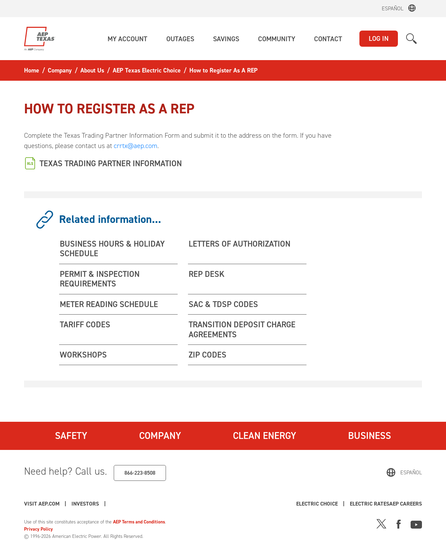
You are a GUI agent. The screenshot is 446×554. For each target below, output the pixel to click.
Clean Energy (265, 436)
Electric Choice (348, 504)
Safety (71, 436)
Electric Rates (402, 504)
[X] (381, 524)
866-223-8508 (139, 473)
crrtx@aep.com (135, 145)
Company (160, 436)
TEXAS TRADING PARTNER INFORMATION (113, 163)
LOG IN (379, 38)
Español (392, 8)
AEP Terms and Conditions (140, 522)
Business (369, 436)
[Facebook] (398, 524)
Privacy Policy (38, 529)
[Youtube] (416, 524)
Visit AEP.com (42, 504)
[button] (127, 39)
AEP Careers (128, 504)
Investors (86, 504)
